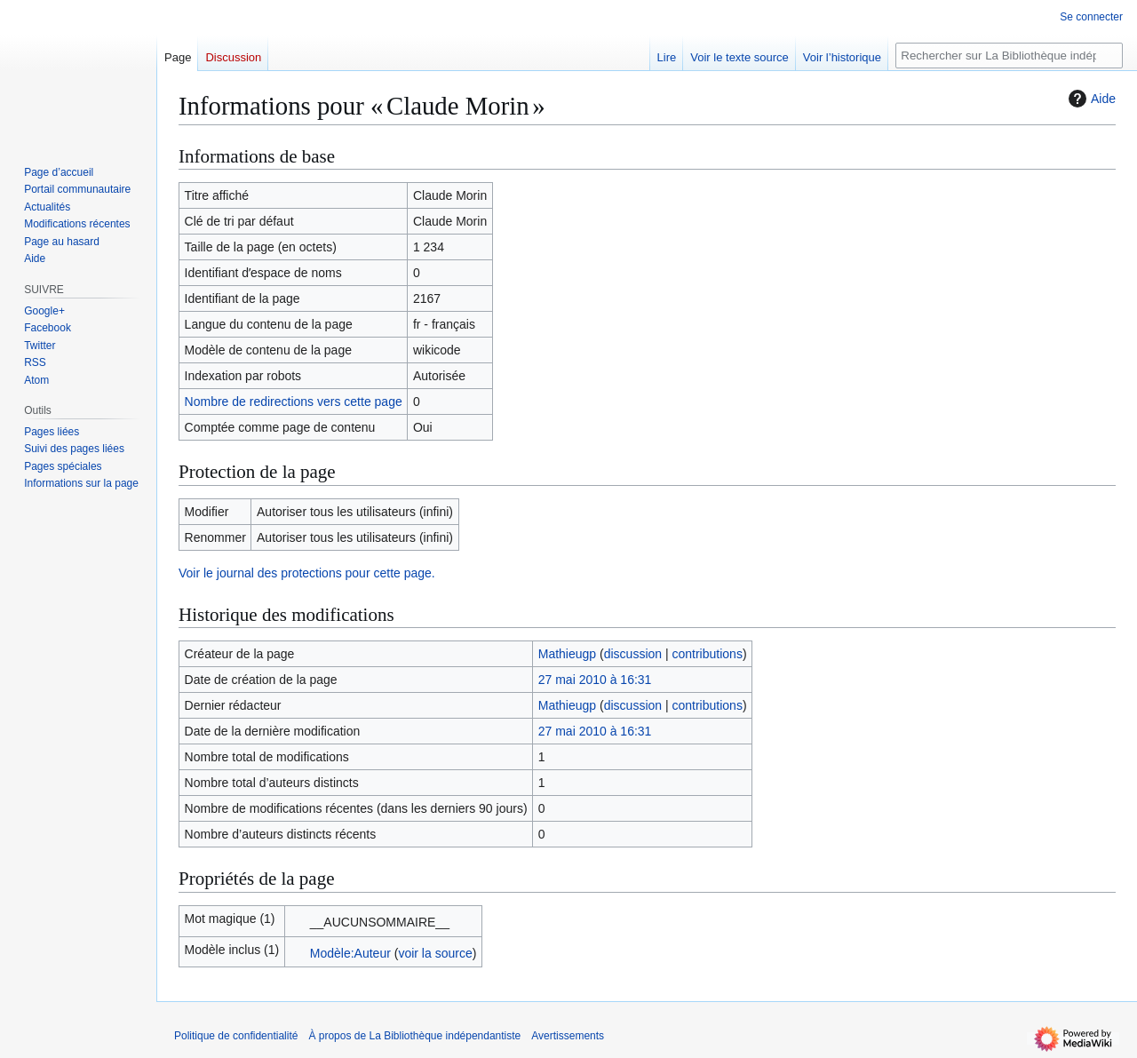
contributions (707, 654)
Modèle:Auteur (350, 953)
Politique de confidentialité (236, 1036)
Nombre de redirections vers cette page (293, 401)
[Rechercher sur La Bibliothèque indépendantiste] (1009, 55)
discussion (633, 654)
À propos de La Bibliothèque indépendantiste (414, 1036)
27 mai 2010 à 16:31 (595, 679)
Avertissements (567, 1036)
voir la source (435, 953)
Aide (1090, 98)
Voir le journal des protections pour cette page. (307, 573)
